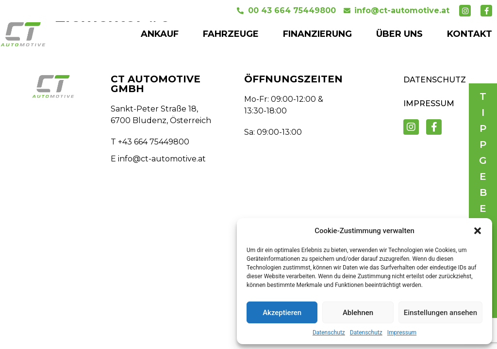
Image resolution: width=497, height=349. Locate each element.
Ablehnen (358, 312)
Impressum (401, 332)
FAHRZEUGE (231, 34)
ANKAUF (160, 34)
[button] (477, 231)
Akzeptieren (282, 312)
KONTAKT (469, 34)
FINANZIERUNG (317, 34)
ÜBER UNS (399, 34)
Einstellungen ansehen (440, 312)
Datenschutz (329, 332)
